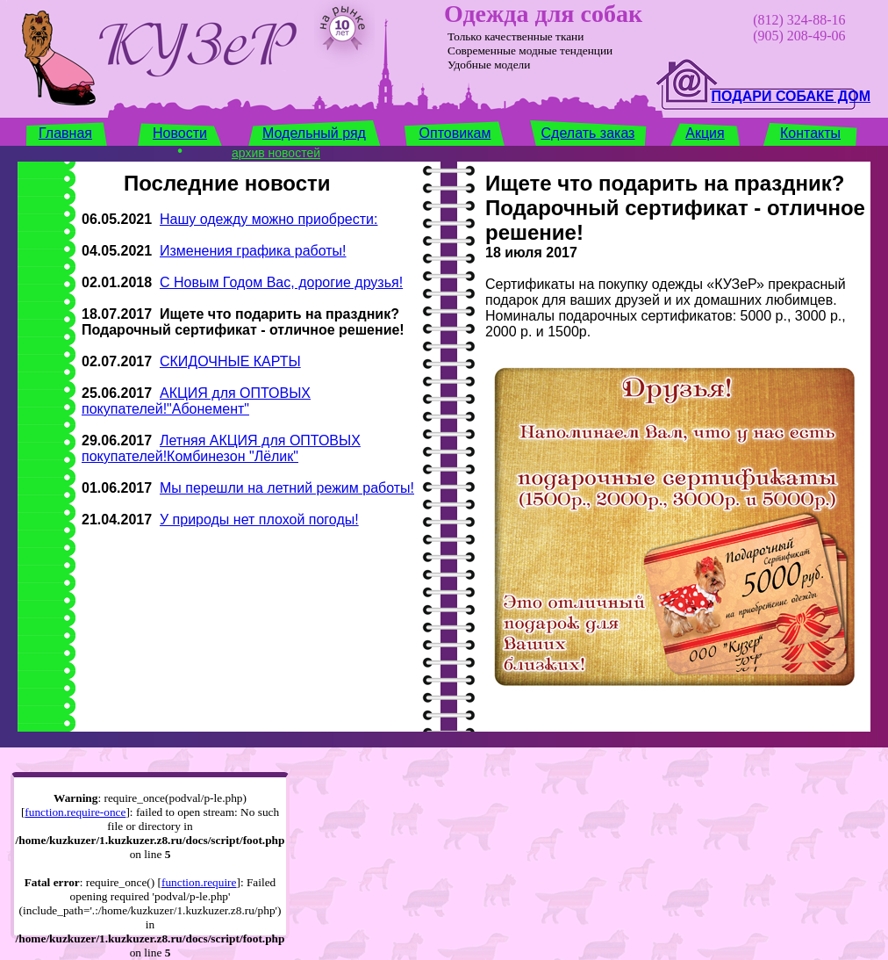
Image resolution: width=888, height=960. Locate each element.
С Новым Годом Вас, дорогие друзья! (281, 282)
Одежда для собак (543, 13)
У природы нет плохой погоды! (259, 519)
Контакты (810, 133)
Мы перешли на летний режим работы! (287, 487)
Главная (65, 133)
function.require (199, 882)
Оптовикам (455, 133)
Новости (180, 133)
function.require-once (75, 812)
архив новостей (276, 153)
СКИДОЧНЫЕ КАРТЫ (230, 361)
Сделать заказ (588, 133)
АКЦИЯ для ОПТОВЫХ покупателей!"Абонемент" (196, 401)
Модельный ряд (314, 133)
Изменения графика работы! (253, 250)
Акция (704, 133)
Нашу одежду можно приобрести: (269, 219)
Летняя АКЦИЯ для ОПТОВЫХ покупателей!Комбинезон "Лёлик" (221, 448)
